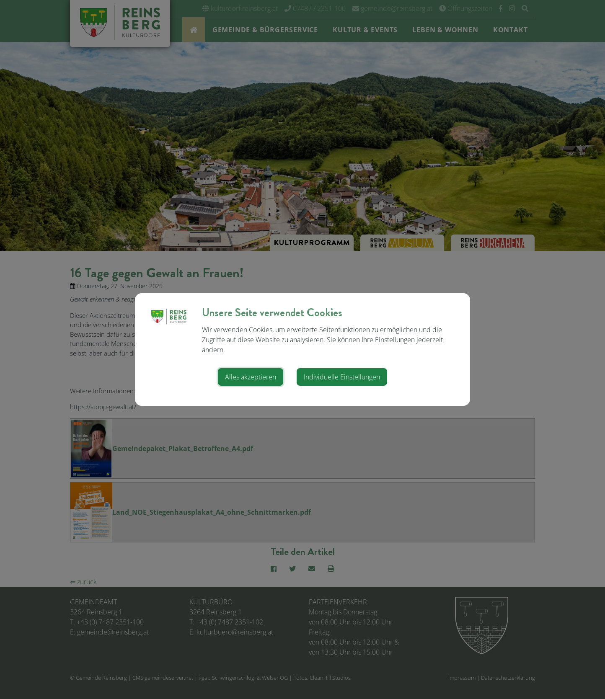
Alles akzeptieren (250, 377)
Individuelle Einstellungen (342, 377)
